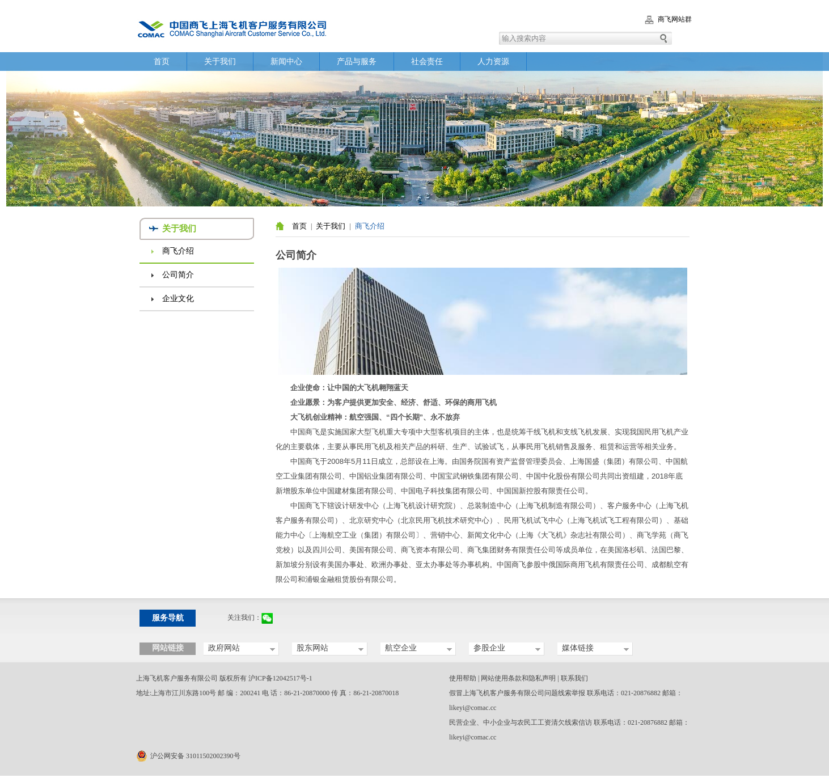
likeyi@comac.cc (472, 708)
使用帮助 (462, 678)
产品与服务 (357, 61)
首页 (162, 61)
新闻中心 (286, 61)
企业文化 (178, 298)
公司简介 (178, 274)
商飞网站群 (675, 19)
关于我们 (220, 61)
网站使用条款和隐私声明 (518, 678)
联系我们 (574, 678)
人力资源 (493, 61)
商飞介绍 (178, 251)
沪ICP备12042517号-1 (280, 678)
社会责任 (427, 61)
